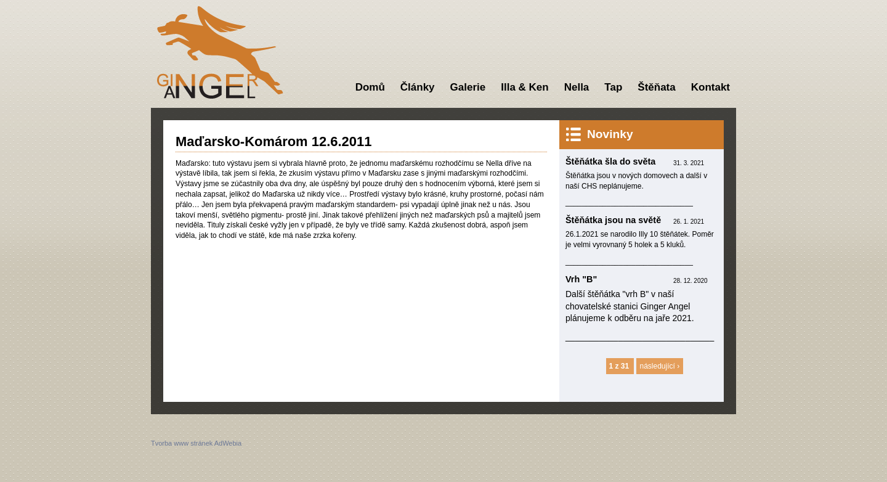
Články (417, 87)
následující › (660, 366)
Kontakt (710, 87)
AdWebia (227, 443)
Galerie (468, 87)
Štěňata (656, 87)
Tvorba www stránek (182, 443)
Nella (576, 87)
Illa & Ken (524, 87)
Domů (370, 87)
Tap (613, 87)
